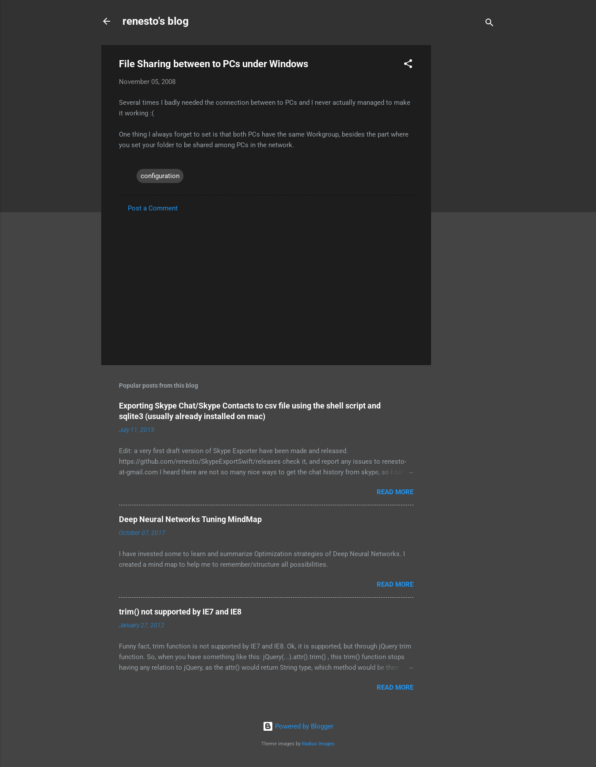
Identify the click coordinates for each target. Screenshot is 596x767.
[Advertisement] (466, 177)
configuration (160, 176)
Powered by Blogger (298, 726)
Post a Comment (153, 208)
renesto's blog (155, 21)
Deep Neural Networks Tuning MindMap (190, 519)
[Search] (489, 24)
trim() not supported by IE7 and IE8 (180, 611)
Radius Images (318, 744)
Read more (395, 492)
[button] (408, 65)
